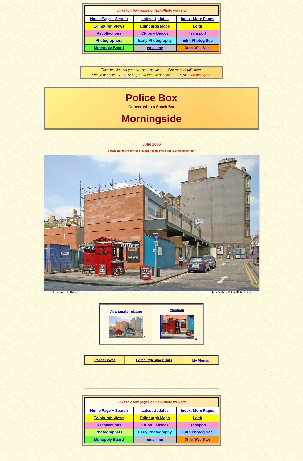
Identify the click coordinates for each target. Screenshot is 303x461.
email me (155, 48)
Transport (197, 33)
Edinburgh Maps (155, 26)
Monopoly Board (109, 48)
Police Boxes (105, 360)
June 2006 (151, 144)
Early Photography (155, 40)
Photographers (109, 40)
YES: (148, 75)
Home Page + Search (109, 19)
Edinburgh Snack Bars (154, 360)
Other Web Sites (197, 48)
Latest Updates (155, 19)
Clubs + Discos (155, 33)
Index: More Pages (197, 19)
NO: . (196, 75)
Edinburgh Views (109, 26)
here (197, 70)
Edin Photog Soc (197, 40)
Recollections (109, 33)
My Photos (200, 360)
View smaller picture (126, 311)
